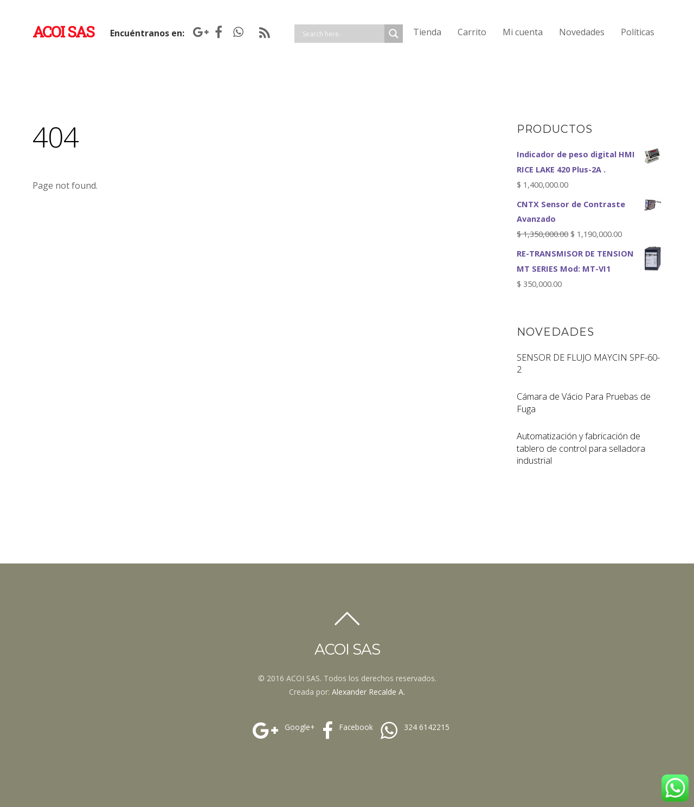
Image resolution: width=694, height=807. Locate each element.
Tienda (427, 32)
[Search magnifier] (393, 33)
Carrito (472, 32)
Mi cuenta (523, 32)
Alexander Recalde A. (368, 692)
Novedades (582, 32)
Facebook (346, 727)
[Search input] (342, 33)
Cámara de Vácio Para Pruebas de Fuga (584, 402)
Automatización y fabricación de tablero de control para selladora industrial (581, 448)
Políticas (637, 32)
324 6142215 (413, 727)
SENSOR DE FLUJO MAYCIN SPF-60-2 (588, 363)
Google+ (282, 727)
